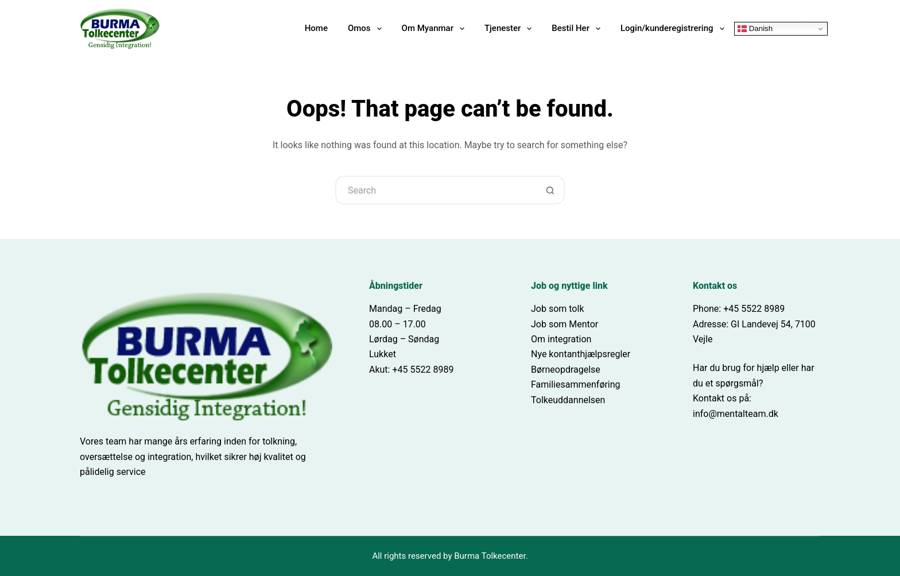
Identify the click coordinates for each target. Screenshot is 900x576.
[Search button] (550, 190)
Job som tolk (557, 308)
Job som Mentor (564, 324)
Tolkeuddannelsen (568, 400)
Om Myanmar (435, 29)
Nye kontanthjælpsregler (580, 354)
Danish (755, 28)
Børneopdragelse (565, 369)
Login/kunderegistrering (674, 29)
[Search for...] (435, 190)
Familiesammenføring (575, 384)
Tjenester (510, 29)
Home (316, 28)
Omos (367, 29)
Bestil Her (578, 29)
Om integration (561, 339)
